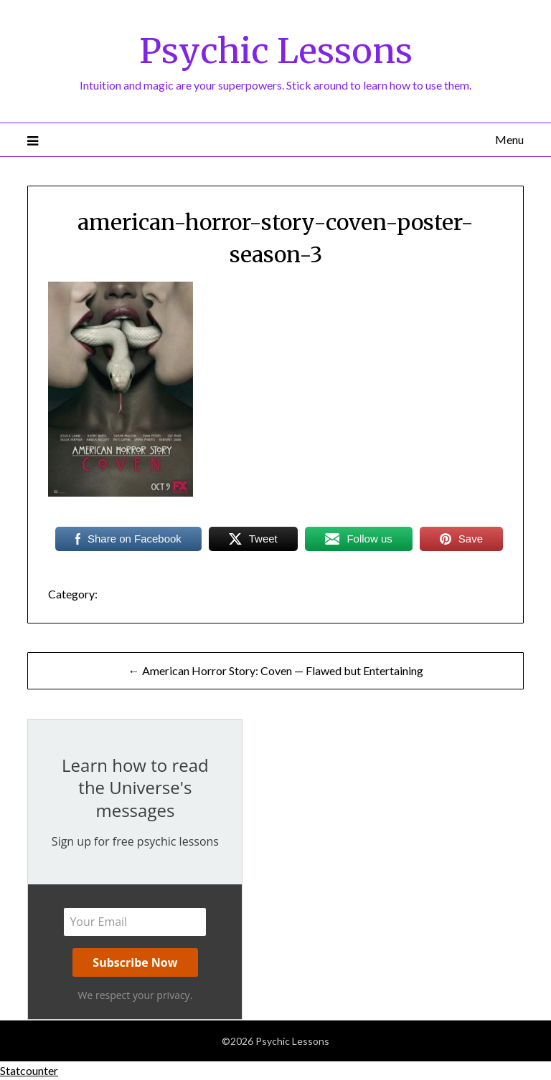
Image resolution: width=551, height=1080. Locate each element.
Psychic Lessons (276, 50)
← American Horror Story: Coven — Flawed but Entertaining (275, 670)
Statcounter (29, 1070)
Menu (509, 139)
